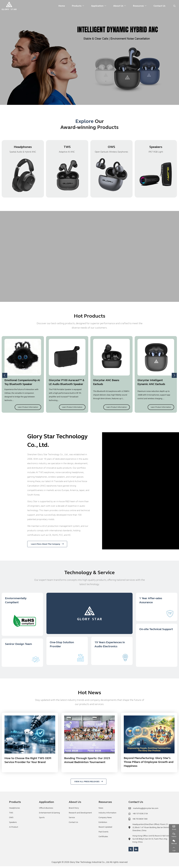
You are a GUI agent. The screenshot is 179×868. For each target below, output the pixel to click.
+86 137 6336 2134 (140, 815)
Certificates (103, 838)
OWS (111, 147)
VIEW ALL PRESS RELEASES (86, 783)
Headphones (23, 147)
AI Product (13, 829)
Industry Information (107, 814)
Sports (42, 819)
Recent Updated (105, 829)
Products (76, 5)
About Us (118, 5)
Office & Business (46, 810)
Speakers (155, 147)
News (101, 810)
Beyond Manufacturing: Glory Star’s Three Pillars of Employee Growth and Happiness (148, 764)
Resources (138, 5)
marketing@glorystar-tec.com (145, 810)
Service (72, 819)
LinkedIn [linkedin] (136, 851)
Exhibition (103, 824)
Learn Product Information (28, 407)
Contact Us (159, 5)
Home (61, 5)
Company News (105, 819)
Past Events (103, 834)
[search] (174, 6)
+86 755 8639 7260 (139, 821)
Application (97, 5)
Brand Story (74, 810)
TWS (67, 147)
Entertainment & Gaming (49, 814)
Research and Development (80, 814)
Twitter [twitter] (131, 851)
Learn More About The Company (45, 544)
